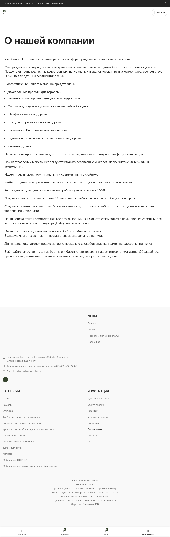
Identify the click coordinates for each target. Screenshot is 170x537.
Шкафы (7, 398)
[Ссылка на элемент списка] (42, 366)
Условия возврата (98, 416)
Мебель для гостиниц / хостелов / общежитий (30, 465)
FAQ (90, 441)
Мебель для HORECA (15, 459)
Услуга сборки (96, 404)
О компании (95, 429)
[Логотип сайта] (85, 12)
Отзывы (92, 435)
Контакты (93, 422)
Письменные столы (14, 435)
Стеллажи (8, 410)
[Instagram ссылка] (165, 3)
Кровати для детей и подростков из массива (28, 429)
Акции (91, 329)
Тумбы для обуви (12, 447)
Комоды (7, 404)
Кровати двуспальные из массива (22, 422)
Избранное (94, 341)
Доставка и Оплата (98, 398)
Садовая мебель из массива (18, 441)
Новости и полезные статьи (103, 335)
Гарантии (93, 410)
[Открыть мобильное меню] (159, 12)
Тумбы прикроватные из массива (21, 416)
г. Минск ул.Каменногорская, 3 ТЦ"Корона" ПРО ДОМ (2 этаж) (33, 3)
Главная (92, 323)
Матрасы (8, 453)
